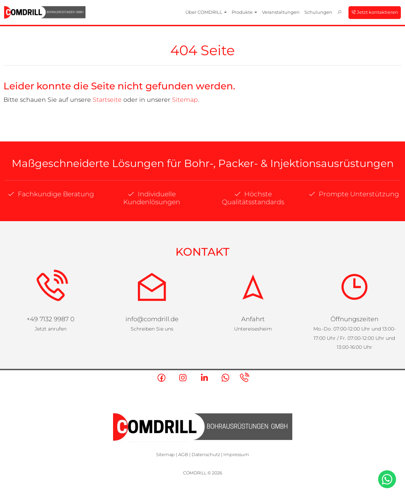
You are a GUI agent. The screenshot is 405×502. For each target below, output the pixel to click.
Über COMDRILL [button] (206, 12)
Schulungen (318, 12)
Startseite (107, 99)
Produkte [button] (244, 12)
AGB (183, 454)
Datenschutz (206, 454)
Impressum (236, 454)
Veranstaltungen (281, 12)
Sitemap (185, 99)
